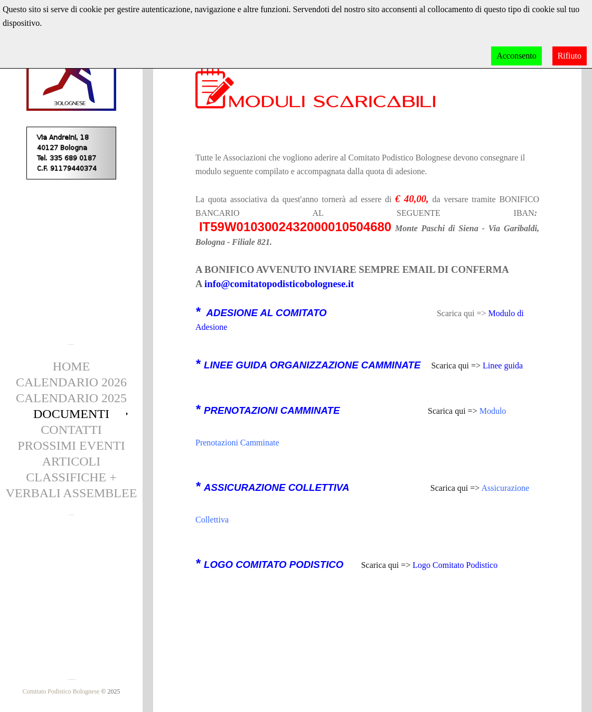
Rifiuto (569, 55)
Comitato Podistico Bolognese (60, 691)
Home (71, 366)
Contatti (71, 429)
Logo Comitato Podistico (454, 565)
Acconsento (516, 55)
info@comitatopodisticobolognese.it (279, 283)
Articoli (71, 461)
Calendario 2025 (71, 398)
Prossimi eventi (71, 445)
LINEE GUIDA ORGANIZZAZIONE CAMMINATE (312, 365)
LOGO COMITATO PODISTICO (273, 564)
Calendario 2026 (71, 382)
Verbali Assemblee (71, 493)
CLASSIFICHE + (71, 477)
